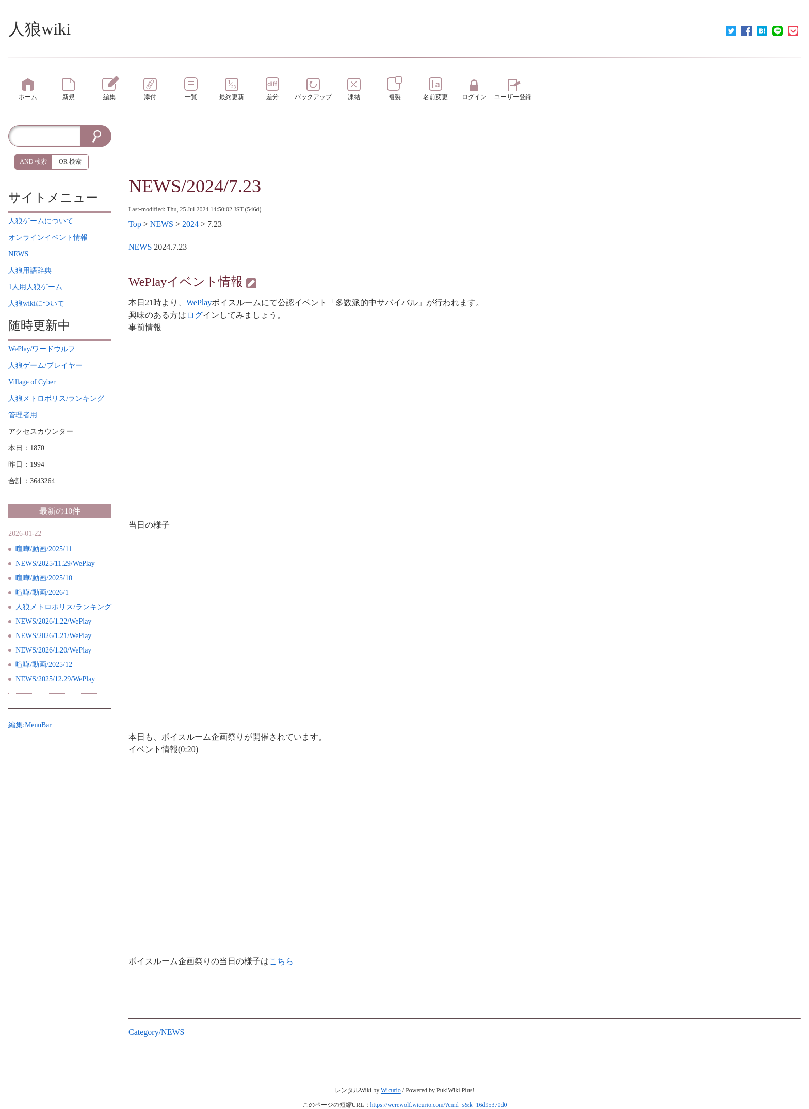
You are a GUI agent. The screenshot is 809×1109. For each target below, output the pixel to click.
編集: (30, 725)
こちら (281, 961)
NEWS (161, 224)
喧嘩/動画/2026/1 (42, 592)
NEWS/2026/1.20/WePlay (53, 650)
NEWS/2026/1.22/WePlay (53, 621)
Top (134, 224)
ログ (194, 315)
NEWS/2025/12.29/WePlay (55, 679)
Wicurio (391, 1090)
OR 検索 (70, 161)
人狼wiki (39, 29)
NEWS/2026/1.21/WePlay (53, 636)
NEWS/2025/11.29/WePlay (55, 563)
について (40, 221)
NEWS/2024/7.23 (194, 186)
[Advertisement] (464, 148)
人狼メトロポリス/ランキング (63, 607)
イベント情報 (48, 237)
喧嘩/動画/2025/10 (43, 578)
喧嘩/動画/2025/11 (43, 549)
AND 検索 (33, 161)
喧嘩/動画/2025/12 (43, 664)
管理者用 (22, 415)
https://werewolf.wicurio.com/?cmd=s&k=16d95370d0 (438, 1104)
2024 (190, 224)
